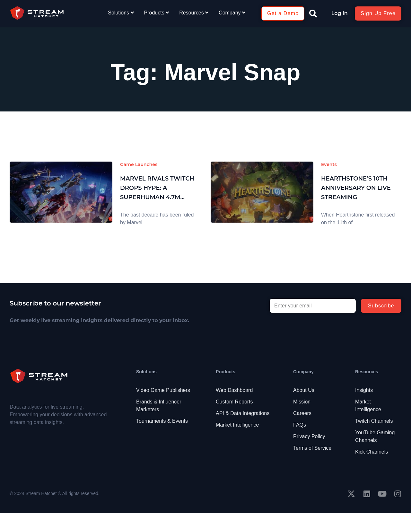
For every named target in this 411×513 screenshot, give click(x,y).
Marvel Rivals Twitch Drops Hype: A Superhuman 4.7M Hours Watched (157, 188)
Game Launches (138, 164)
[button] (313, 13)
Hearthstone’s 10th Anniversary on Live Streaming (356, 188)
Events (329, 164)
